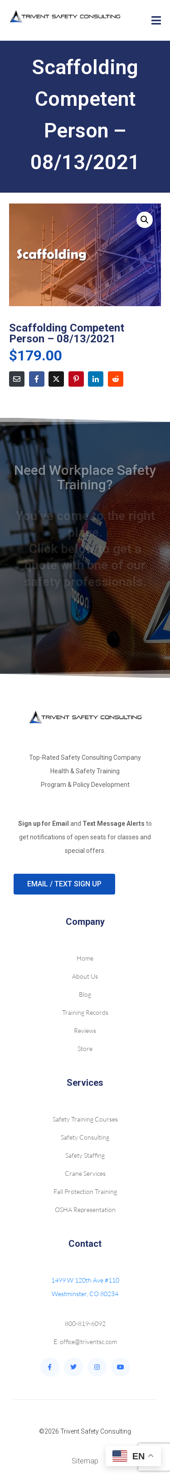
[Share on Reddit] (115, 379)
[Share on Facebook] (36, 379)
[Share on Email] (16, 379)
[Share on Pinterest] (76, 379)
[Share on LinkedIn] (95, 379)
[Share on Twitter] (56, 379)
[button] (144, 220)
